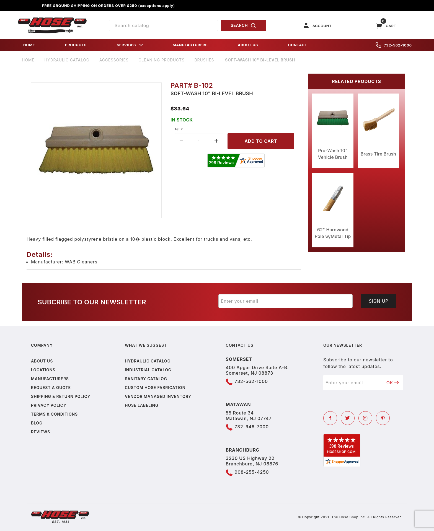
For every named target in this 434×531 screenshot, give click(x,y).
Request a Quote (51, 387)
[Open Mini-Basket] (386, 26)
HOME (29, 45)
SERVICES (130, 45)
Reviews (40, 431)
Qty (179, 129)
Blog (36, 423)
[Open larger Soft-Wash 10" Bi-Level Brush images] (96, 150)
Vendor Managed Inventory (158, 396)
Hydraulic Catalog (147, 361)
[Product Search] (163, 25)
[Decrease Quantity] (181, 141)
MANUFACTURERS (190, 45)
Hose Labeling (141, 405)
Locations (43, 369)
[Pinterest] (383, 418)
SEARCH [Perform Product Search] (243, 25)
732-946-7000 (252, 426)
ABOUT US (248, 45)
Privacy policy (48, 405)
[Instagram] (365, 418)
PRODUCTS (76, 45)
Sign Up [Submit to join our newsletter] (379, 301)
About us (42, 361)
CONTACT (297, 45)
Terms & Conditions (54, 414)
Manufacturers (50, 378)
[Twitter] (348, 418)
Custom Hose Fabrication (155, 387)
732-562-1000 (394, 45)
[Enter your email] (285, 301)
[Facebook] (330, 418)
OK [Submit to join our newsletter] (392, 382)
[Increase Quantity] (216, 141)
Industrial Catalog (148, 369)
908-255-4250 (252, 472)
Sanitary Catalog (146, 378)
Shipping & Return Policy (60, 396)
